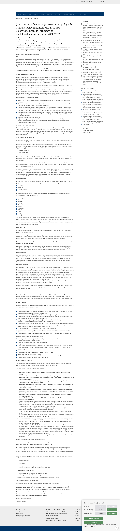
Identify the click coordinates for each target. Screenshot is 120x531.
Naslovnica (19, 18)
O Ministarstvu (27, 14)
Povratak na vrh (21, 528)
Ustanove (72, 14)
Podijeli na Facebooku (87, 130)
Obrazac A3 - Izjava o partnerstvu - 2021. (92, 55)
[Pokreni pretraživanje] (102, 8)
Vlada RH (77, 512)
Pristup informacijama (46, 14)
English (102, 1)
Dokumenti (35, 14)
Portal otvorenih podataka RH (23, 515)
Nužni (85, 509)
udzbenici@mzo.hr (24, 460)
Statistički (86, 516)
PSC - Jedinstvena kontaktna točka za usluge (57, 513)
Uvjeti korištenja (68, 528)
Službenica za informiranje (52, 515)
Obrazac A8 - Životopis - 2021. (90, 72)
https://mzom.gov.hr (54, 477)
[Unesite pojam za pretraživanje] (80, 8)
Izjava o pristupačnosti (76, 528)
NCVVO (77, 520)
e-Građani (18, 512)
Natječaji (36, 18)
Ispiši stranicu (85, 128)
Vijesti (19, 14)
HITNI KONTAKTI (81, 14)
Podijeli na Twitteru (86, 132)
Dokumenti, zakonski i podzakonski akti (55, 512)
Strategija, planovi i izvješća (52, 518)
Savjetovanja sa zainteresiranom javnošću (56, 520)
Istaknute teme (57, 14)
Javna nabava (49, 517)
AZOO (77, 513)
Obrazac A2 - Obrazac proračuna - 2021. (92, 52)
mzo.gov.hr (19, 56)
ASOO (77, 515)
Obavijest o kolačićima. (89, 526)
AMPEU (77, 517)
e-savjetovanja (19, 513)
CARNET (77, 518)
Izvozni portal (19, 517)
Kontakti (65, 14)
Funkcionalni (87, 513)
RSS (76, 1)
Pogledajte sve (86, 124)
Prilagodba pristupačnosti (86, 1)
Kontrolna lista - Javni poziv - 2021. (91, 74)
